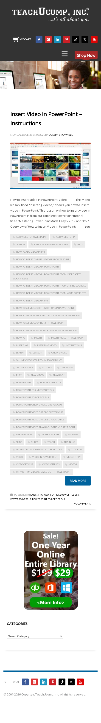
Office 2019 (59, 494)
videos (73, 464)
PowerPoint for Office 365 (32, 397)
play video (37, 375)
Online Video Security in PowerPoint (39, 360)
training (69, 442)
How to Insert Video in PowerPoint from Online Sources (51, 285)
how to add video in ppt (30, 251)
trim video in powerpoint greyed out (39, 449)
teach (51, 442)
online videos (24, 367)
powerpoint (23, 382)
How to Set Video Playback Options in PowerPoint (46, 330)
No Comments (82, 503)
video (19, 456)
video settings (50, 464)
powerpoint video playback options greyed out (45, 427)
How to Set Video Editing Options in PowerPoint (45, 307)
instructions (74, 345)
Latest (33, 494)
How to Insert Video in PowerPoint (37, 266)
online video (59, 352)
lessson (37, 352)
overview (67, 367)
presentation (24, 434)
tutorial (76, 449)
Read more (78, 481)
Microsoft (44, 494)
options (47, 367)
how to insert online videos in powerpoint (42, 259)
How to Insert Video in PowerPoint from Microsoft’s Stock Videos (47, 276)
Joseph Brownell (61, 134)
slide (19, 442)
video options (24, 464)
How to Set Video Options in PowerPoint (40, 322)
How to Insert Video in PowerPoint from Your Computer (51, 293)
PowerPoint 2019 (50, 382)
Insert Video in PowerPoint (68, 337)
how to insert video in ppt (32, 300)
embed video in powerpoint (51, 244)
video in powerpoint (44, 456)
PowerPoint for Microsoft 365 (35, 390)
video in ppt (74, 456)
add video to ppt (66, 236)
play (19, 375)
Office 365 (73, 494)
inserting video (46, 345)
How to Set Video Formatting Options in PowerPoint (48, 315)
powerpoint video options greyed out (39, 412)
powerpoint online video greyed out (39, 404)
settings (73, 434)
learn (20, 352)
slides (34, 442)
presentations (50, 434)
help (80, 244)
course (20, 244)
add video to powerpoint (31, 236)
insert (38, 337)
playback (59, 375)
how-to (20, 337)
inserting (22, 345)
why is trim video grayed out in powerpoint (43, 471)
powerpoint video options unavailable (40, 419)
